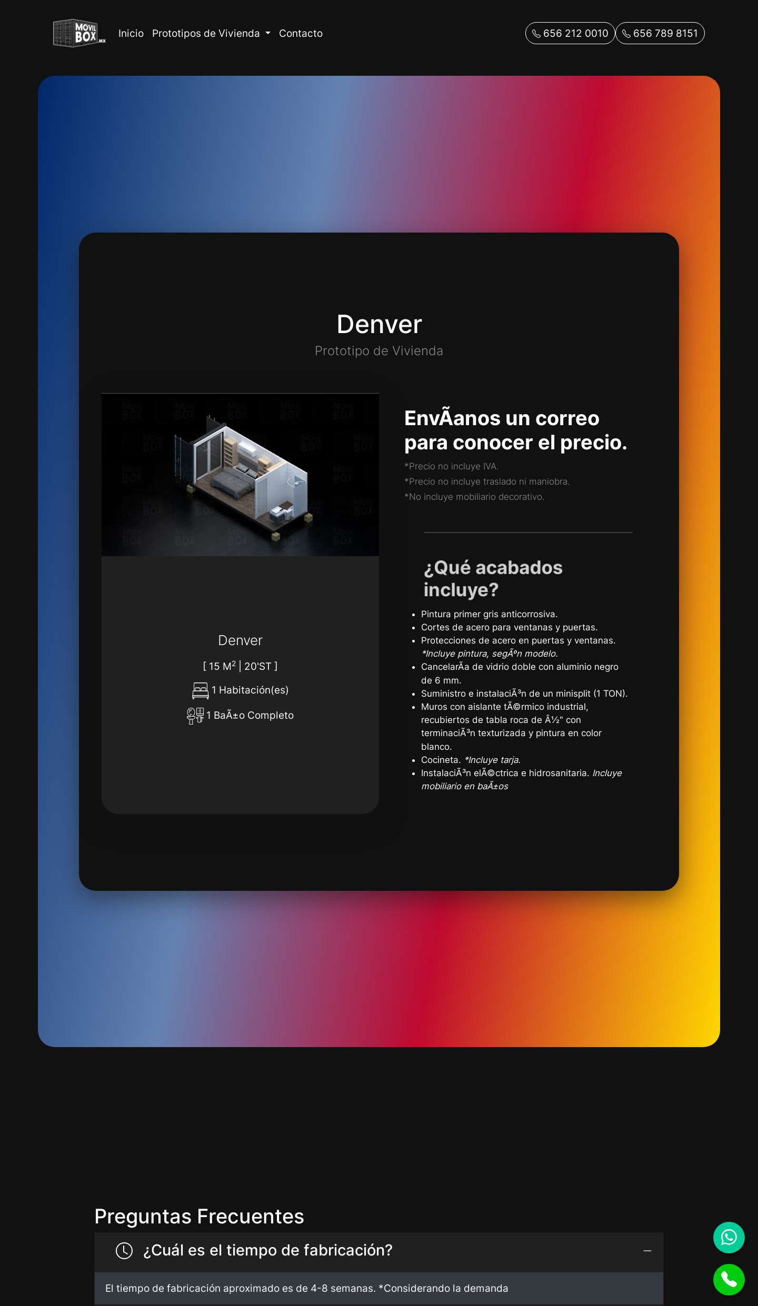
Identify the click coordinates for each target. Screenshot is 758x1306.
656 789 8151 (660, 33)
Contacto (301, 33)
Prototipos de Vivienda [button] (207, 33)
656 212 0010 (570, 33)
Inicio (131, 33)
